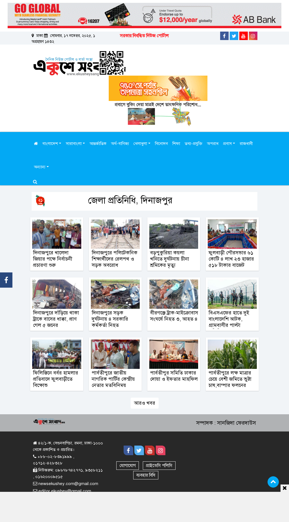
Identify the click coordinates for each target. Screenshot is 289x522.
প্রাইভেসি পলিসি (159, 465)
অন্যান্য (40, 166)
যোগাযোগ (127, 465)
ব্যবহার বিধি (145, 475)
